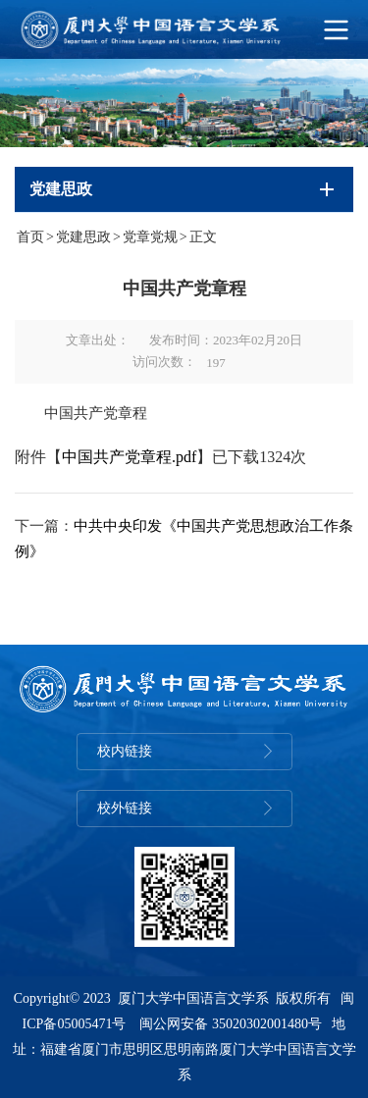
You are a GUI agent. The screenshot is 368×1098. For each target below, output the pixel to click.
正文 (203, 237)
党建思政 (83, 237)
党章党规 (150, 237)
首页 (30, 237)
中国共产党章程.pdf (129, 456)
